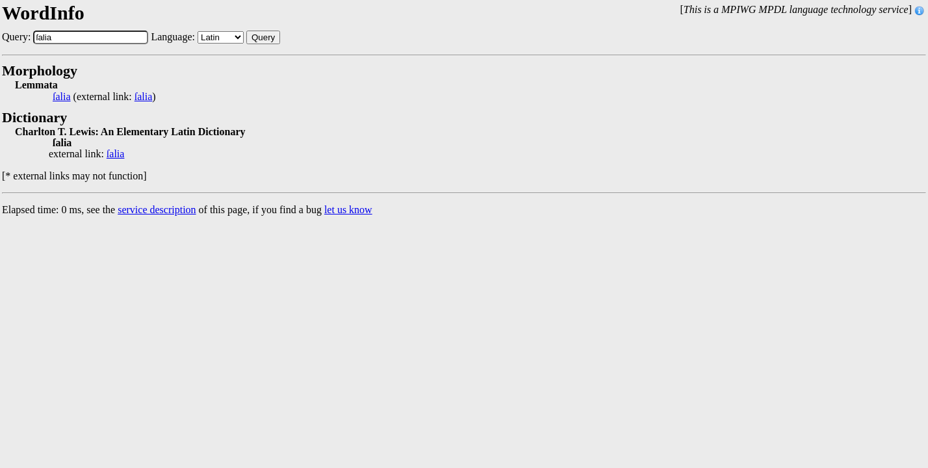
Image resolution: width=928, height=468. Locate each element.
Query (263, 37)
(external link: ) (104, 97)
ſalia (62, 97)
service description (157, 209)
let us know (348, 209)
